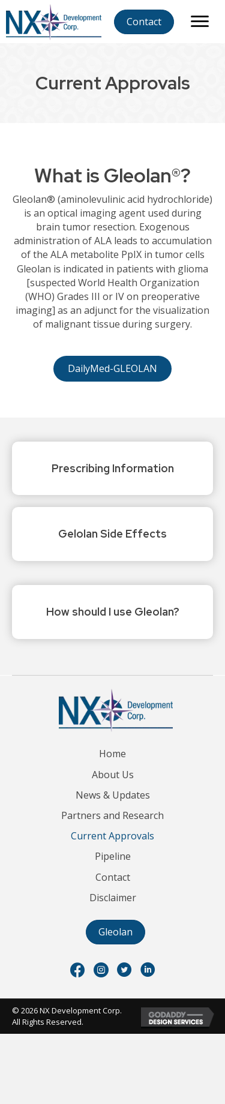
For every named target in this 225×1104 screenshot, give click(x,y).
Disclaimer (112, 897)
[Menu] (200, 21)
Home (112, 753)
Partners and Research (112, 815)
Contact (112, 877)
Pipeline (113, 856)
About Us (113, 774)
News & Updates (113, 795)
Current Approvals (112, 835)
